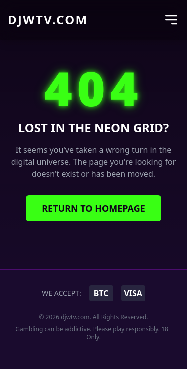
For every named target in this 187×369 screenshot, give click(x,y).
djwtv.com (48, 20)
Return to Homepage (93, 208)
